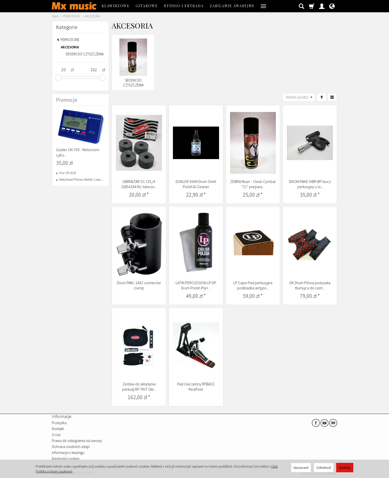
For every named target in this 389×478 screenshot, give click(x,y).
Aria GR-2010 (67, 173)
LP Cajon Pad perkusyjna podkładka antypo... (252, 285)
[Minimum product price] (63, 69)
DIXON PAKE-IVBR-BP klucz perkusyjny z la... (310, 184)
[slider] (58, 77)
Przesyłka (59, 422)
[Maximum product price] (93, 69)
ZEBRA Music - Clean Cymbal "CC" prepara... (253, 184)
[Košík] (311, 6)
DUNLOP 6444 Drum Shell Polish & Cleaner (196, 184)
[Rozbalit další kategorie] (263, 6)
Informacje (61, 416)
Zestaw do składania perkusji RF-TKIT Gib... (139, 386)
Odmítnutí (323, 467)
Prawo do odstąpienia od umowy (77, 440)
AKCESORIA (70, 47)
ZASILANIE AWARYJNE (232, 5)
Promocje (66, 99)
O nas (56, 434)
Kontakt (58, 428)
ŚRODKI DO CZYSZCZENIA (133, 83)
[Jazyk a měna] (332, 6)
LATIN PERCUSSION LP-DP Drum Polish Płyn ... (196, 285)
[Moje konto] (322, 6)
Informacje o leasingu (68, 452)
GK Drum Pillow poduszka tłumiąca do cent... (309, 285)
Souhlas (345, 467)
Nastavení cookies (65, 458)
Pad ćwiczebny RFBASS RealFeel (196, 386)
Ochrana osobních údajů (71, 446)
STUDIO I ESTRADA (184, 5)
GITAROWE (147, 5)
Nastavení (301, 467)
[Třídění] (321, 97)
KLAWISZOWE (116, 5)
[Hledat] (301, 6)
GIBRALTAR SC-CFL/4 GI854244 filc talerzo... (139, 184)
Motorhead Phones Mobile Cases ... (81, 179)
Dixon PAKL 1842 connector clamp (139, 285)
